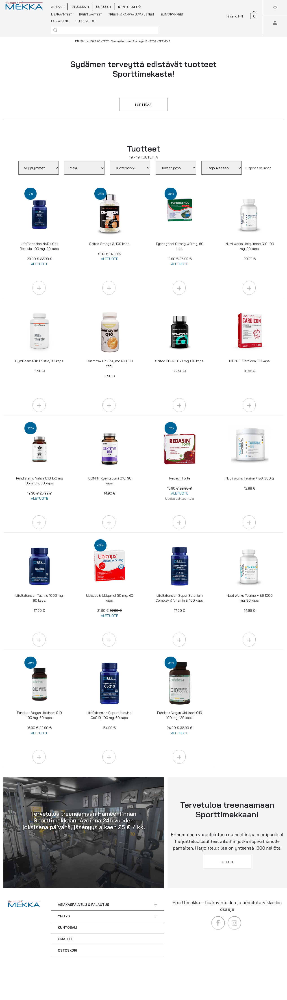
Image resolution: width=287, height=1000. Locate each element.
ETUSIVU (81, 41)
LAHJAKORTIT (60, 21)
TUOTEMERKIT (86, 21)
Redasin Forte (179, 488)
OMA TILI (65, 939)
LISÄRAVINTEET (61, 14)
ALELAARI (57, 7)
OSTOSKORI (67, 950)
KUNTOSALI (67, 927)
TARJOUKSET (80, 7)
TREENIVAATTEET (90, 14)
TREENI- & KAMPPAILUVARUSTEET (131, 14)
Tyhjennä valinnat (258, 168)
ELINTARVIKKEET (172, 14)
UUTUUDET (103, 7)
